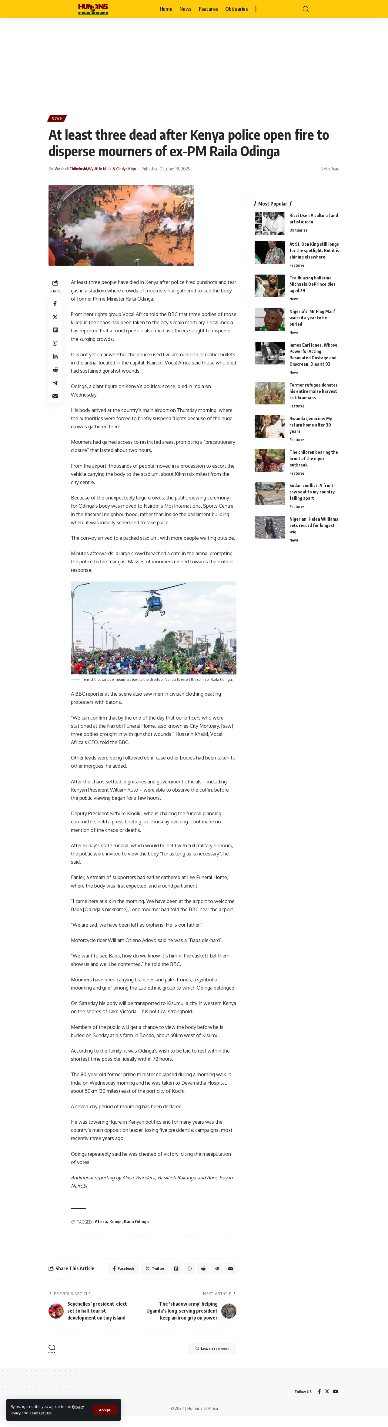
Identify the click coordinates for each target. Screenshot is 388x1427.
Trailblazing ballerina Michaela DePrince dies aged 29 (312, 282)
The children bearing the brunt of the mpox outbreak (313, 458)
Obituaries (298, 227)
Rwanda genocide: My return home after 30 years (310, 424)
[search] (306, 9)
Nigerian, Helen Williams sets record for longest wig (313, 526)
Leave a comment (206, 1360)
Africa (102, 1231)
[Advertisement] (194, 63)
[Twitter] (326, 1402)
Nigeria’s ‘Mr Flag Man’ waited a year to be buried (312, 316)
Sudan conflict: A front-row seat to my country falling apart (312, 492)
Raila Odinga (137, 1231)
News (58, 119)
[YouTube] (335, 1402)
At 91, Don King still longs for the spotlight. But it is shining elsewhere (314, 248)
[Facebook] (319, 1402)
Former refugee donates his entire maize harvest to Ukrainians (313, 390)
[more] (256, 9)
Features (297, 262)
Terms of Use (43, 1412)
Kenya (117, 1231)
